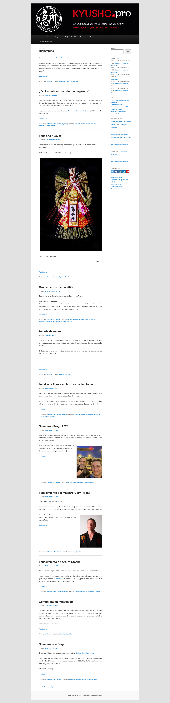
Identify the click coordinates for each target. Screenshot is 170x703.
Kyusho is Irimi (116, 184)
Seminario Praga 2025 (53, 426)
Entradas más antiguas (47, 687)
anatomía (77, 124)
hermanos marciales (81, 591)
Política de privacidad (46, 41)
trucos (46, 416)
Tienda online (94, 37)
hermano (59, 579)
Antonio (69, 319)
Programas (58, 37)
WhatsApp (62, 634)
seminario (59, 321)
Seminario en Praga (52, 644)
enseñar (93, 124)
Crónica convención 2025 (56, 287)
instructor (42, 126)
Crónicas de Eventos (53, 319)
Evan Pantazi (89, 319)
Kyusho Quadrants (117, 186)
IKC (95, 319)
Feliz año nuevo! (50, 135)
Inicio (41, 37)
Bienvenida (46, 51)
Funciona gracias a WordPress (92, 695)
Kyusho (49, 37)
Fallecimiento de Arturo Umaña (60, 562)
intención (97, 414)
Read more (43, 76)
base (89, 124)
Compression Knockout (119, 189)
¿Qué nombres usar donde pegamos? (64, 91)
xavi (112, 144)
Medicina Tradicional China (78, 111)
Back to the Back (116, 177)
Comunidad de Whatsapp (56, 601)
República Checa (88, 653)
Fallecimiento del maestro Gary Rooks (64, 492)
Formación (83, 37)
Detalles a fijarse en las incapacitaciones (66, 384)
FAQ (66, 37)
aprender (84, 124)
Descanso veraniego (121, 144)
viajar (64, 321)
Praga (53, 321)
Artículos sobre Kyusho (54, 124)
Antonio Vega (115, 134)
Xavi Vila (74, 37)
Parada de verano (50, 331)
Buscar (113, 48)
